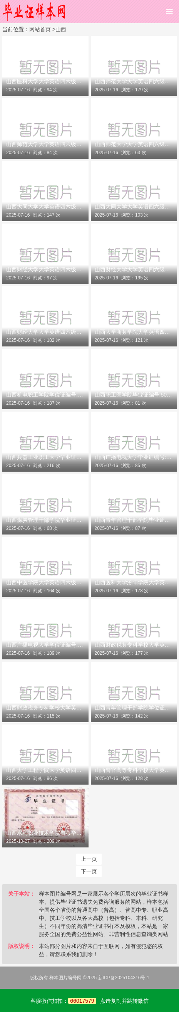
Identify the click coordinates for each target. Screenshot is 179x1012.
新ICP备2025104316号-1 (123, 977)
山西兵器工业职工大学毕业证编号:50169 (45, 457)
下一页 (89, 871)
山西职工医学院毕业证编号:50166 (134, 395)
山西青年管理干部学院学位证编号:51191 (134, 707)
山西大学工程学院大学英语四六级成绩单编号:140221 (45, 770)
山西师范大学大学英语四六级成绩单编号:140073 (134, 144)
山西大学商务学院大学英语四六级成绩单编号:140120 (134, 332)
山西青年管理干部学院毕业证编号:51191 (134, 520)
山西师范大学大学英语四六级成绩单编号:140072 (45, 144)
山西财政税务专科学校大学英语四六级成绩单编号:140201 (45, 707)
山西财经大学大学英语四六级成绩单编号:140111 (45, 269)
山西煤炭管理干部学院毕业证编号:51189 (45, 520)
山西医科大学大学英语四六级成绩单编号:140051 (45, 81)
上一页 (89, 859)
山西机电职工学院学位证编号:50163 (45, 395)
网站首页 (40, 29)
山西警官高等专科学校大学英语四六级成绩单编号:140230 (134, 770)
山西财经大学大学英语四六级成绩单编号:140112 (134, 269)
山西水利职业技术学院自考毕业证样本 (45, 833)
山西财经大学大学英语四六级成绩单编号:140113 (45, 332)
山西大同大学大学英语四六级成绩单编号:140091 (134, 206)
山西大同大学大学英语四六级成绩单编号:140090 (45, 206)
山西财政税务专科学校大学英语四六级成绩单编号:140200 (134, 645)
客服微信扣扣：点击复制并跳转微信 (89, 1001)
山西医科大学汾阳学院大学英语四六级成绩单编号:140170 (134, 582)
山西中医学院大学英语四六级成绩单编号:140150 (45, 582)
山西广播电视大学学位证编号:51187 (45, 645)
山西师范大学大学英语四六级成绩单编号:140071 (134, 81)
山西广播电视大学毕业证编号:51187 (134, 457)
